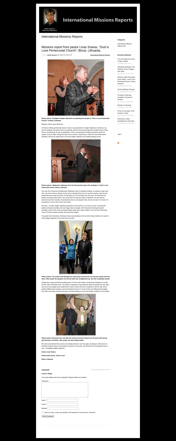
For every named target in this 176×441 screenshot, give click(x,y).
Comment (45, 381)
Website (44, 411)
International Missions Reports (62, 36)
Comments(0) (45, 369)
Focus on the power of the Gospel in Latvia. (125, 113)
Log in (119, 134)
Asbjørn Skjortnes (52, 55)
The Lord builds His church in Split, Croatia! (126, 61)
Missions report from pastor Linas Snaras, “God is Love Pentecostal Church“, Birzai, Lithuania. (75, 48)
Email (44, 407)
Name (44, 403)
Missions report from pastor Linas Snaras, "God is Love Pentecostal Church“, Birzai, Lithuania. (126, 81)
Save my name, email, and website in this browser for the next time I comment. (70, 415)
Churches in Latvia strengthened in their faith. (125, 121)
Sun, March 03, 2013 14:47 (64, 55)
